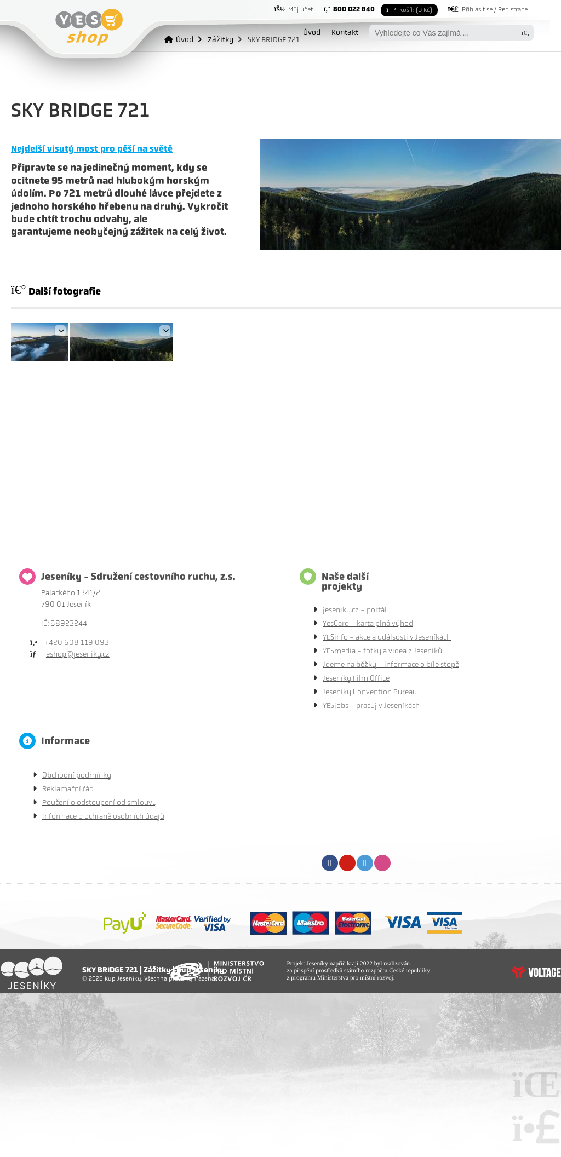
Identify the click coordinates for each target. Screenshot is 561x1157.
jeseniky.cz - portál (355, 609)
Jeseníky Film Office (356, 678)
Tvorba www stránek (536, 972)
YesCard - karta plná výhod (368, 623)
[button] (488, 9)
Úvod (89, 27)
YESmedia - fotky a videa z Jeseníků (382, 650)
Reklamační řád (68, 788)
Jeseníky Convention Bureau (370, 691)
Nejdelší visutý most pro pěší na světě (92, 148)
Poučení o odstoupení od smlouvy (99, 802)
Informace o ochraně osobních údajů (103, 816)
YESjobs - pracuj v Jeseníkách (371, 705)
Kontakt (344, 32)
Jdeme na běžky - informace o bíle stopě (391, 664)
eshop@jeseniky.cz (78, 654)
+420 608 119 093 (76, 642)
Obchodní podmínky (76, 775)
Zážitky (220, 39)
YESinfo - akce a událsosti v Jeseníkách (387, 637)
